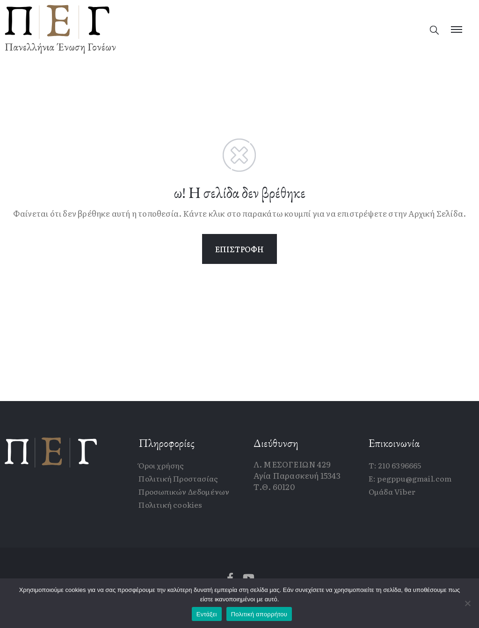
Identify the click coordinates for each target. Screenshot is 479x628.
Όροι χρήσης (161, 465)
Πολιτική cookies (170, 504)
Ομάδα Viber (392, 491)
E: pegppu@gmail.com (410, 478)
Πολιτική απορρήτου (259, 614)
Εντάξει (206, 614)
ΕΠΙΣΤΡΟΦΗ (239, 249)
